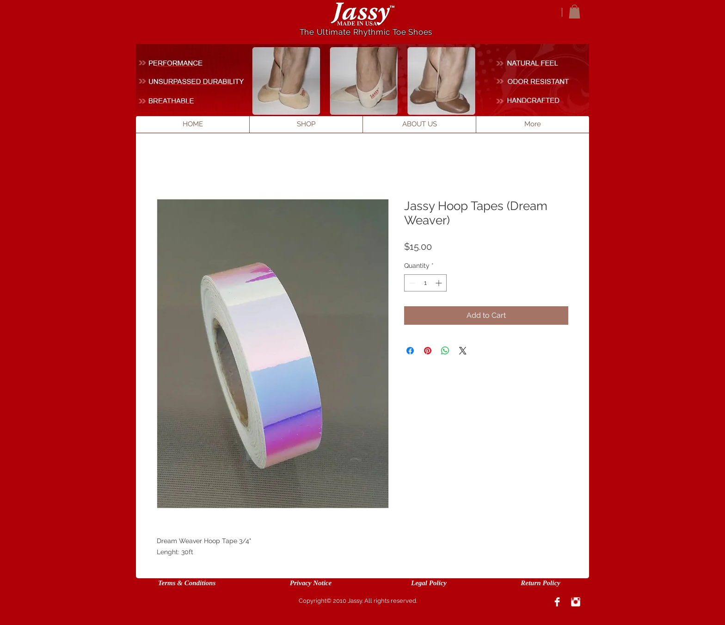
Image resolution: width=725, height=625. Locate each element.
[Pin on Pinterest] (427, 350)
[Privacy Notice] (311, 583)
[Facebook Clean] (557, 601)
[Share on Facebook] (410, 350)
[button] (574, 12)
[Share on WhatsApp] (445, 350)
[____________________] (198, 81)
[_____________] (539, 81)
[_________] (174, 100)
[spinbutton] (425, 283)
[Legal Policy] (428, 583)
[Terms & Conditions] (186, 583)
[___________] (533, 62)
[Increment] (439, 283)
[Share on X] (462, 350)
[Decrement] (411, 283)
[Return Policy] (540, 583)
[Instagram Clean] (575, 601)
